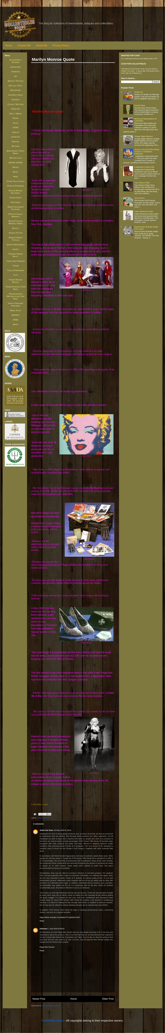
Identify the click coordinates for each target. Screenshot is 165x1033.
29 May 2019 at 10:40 (62, 830)
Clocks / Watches (16, 104)
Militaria (15, 146)
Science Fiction (15, 233)
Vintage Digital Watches (143, 136)
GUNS (15, 127)
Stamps (15, 249)
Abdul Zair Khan (46, 830)
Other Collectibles (15, 181)
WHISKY (15, 315)
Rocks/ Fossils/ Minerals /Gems (15, 222)
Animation (15, 71)
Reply (42, 921)
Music (15, 172)
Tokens (15, 265)
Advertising (15, 67)
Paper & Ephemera (15, 186)
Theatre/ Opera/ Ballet (15, 255)
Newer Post (38, 998)
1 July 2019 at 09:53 (56, 929)
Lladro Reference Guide (143, 211)
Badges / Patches (15, 81)
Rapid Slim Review (47, 947)
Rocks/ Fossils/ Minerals (15, 215)
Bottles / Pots (15, 85)
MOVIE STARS (43, 818)
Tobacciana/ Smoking (15, 261)
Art (15, 76)
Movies (15, 167)
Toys (15, 275)
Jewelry (15, 132)
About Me (41, 45)
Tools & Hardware (15, 270)
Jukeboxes (15, 137)
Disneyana (15, 109)
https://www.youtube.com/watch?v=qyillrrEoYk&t (60, 917)
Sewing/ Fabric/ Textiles (16, 238)
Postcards (15, 202)
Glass (15, 123)
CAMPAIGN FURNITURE (144, 167)
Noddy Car (138, 92)
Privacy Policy (61, 45)
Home (8, 45)
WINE (15, 320)
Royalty (15, 228)
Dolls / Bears (15, 113)
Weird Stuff (15, 310)
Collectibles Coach (53, 1020)
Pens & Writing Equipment (15, 191)
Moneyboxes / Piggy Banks (15, 152)
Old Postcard (139, 198)
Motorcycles (16, 158)
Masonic (15, 141)
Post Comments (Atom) (51, 1006)
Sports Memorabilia (15, 244)
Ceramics (15, 99)
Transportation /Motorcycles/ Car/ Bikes (15, 296)
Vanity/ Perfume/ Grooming (15, 304)
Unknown (44, 929)
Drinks (16, 118)
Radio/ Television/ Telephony (15, 208)
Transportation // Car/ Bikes (15, 287)
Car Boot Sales (15, 95)
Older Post (108, 998)
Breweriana (15, 90)
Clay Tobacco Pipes (142, 183)
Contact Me (24, 45)
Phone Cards (15, 197)
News (15, 176)
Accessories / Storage (15, 61)
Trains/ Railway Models (15, 280)
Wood (15, 324)
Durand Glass (139, 105)
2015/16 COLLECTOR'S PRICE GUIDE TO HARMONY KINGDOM (146, 152)
